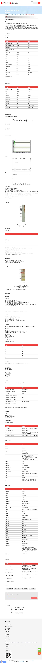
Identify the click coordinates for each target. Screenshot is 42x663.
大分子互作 (15, 14)
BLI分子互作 (32, 588)
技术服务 (11, 14)
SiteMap (33, 660)
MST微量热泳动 (17, 588)
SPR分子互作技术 (24, 588)
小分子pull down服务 (10, 588)
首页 (8, 14)
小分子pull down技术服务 (20, 14)
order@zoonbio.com (22, 661)
